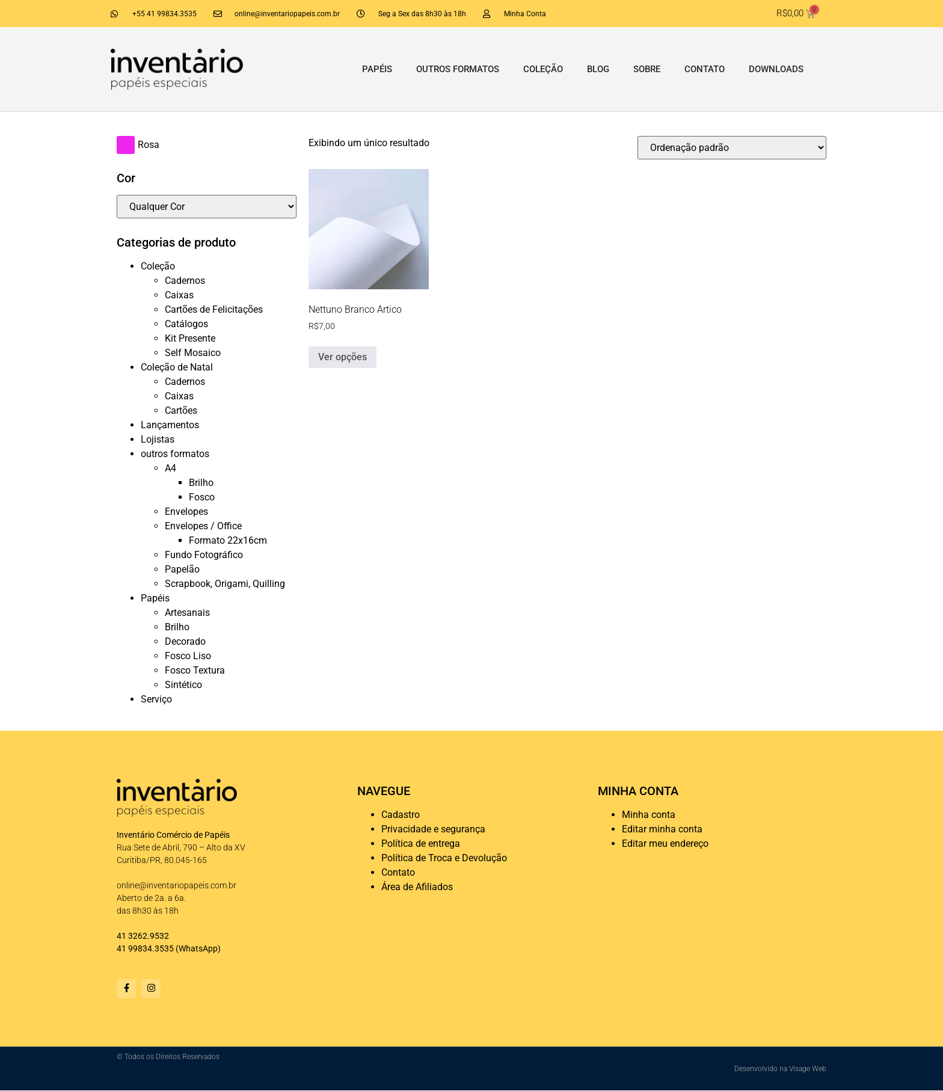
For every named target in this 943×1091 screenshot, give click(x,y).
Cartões (181, 410)
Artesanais (187, 612)
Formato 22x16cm (228, 540)
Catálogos (186, 324)
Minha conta (648, 814)
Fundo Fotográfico (204, 555)
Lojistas (157, 439)
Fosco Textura (195, 670)
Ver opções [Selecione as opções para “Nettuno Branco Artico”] (342, 357)
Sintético (183, 684)
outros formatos (457, 69)
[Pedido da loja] (731, 147)
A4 (170, 468)
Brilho (201, 482)
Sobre (646, 69)
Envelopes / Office (203, 526)
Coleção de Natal (177, 367)
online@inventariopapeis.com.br (176, 885)
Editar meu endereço (665, 843)
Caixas (179, 295)
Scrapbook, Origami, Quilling (225, 583)
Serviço (156, 699)
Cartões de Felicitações (214, 309)
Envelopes (186, 511)
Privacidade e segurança (433, 829)
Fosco (202, 497)
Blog (598, 69)
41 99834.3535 (145, 948)
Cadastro (400, 814)
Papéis (377, 69)
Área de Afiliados (417, 887)
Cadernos (185, 280)
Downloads (776, 69)
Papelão (182, 569)
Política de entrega (420, 843)
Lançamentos (170, 425)
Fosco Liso (188, 656)
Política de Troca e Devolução (444, 858)
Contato (704, 69)
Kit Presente (190, 338)
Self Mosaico (193, 352)
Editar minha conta (662, 829)
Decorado (185, 641)
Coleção (543, 69)
